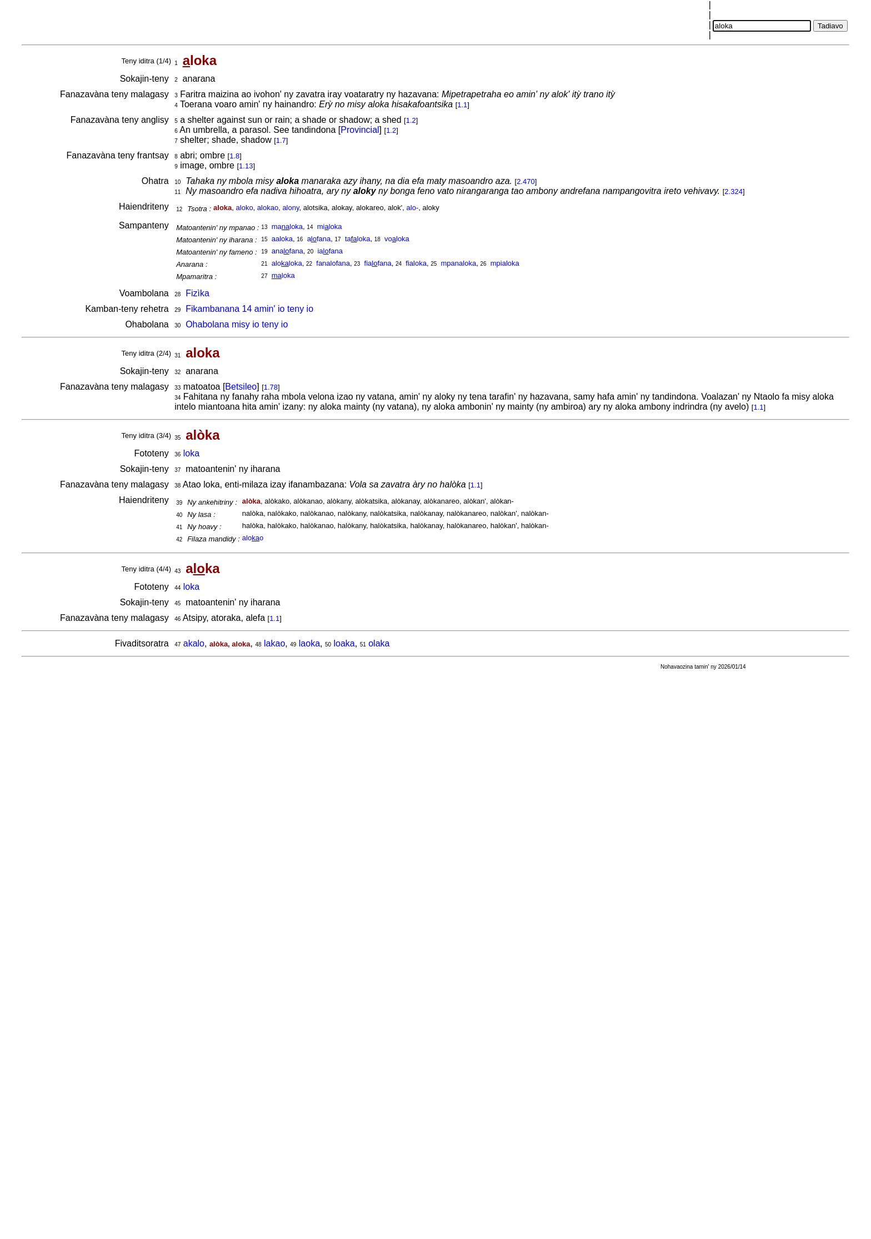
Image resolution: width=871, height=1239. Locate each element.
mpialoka (504, 263)
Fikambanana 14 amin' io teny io (249, 309)
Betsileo (241, 386)
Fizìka (197, 293)
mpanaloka (459, 263)
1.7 (281, 140)
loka (283, 275)
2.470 (526, 181)
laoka (309, 643)
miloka (329, 226)
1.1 (462, 105)
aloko (244, 207)
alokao (267, 207)
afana (319, 239)
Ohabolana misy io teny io (237, 324)
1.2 (411, 120)
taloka (358, 239)
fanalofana (333, 263)
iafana (330, 251)
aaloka (282, 239)
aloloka (287, 263)
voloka (396, 239)
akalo (193, 643)
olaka (378, 643)
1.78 (271, 387)
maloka (287, 226)
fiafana (378, 263)
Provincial (360, 130)
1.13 (246, 166)
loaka (344, 643)
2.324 (733, 191)
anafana (287, 251)
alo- (413, 207)
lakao (274, 643)
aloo (252, 538)
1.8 (234, 156)
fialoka (416, 263)
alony (290, 207)
